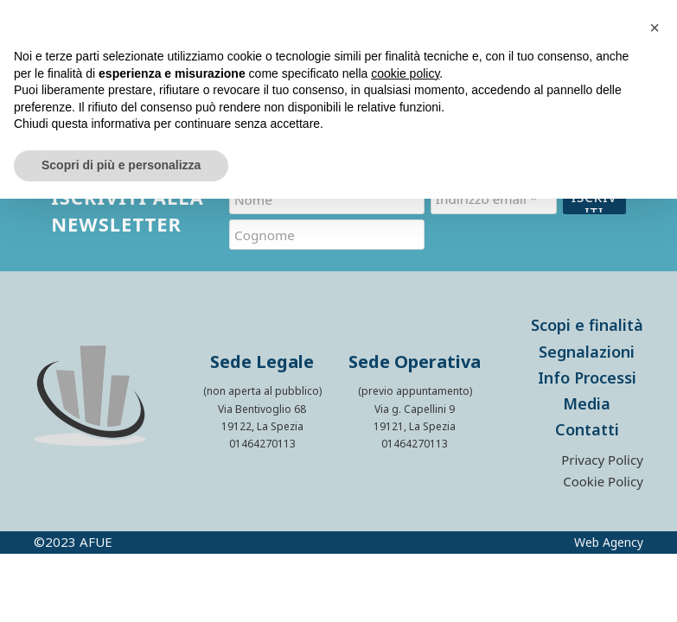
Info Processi (587, 367)
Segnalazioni (587, 341)
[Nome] (327, 199)
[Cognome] (327, 229)
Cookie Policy (603, 472)
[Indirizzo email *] (494, 199)
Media (586, 393)
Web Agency (608, 532)
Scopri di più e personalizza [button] (121, 165)
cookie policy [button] (405, 73)
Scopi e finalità (587, 315)
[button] (654, 27)
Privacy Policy (602, 450)
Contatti (587, 419)
